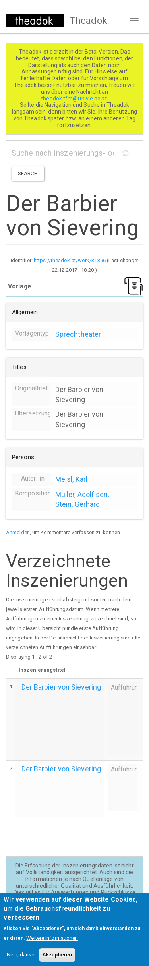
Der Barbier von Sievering (61, 687)
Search (28, 173)
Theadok (88, 20)
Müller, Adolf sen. (82, 494)
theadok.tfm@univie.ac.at (74, 98)
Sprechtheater (78, 334)
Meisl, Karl (71, 479)
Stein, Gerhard (77, 504)
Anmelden (18, 532)
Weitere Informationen (52, 944)
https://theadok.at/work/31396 (70, 260)
